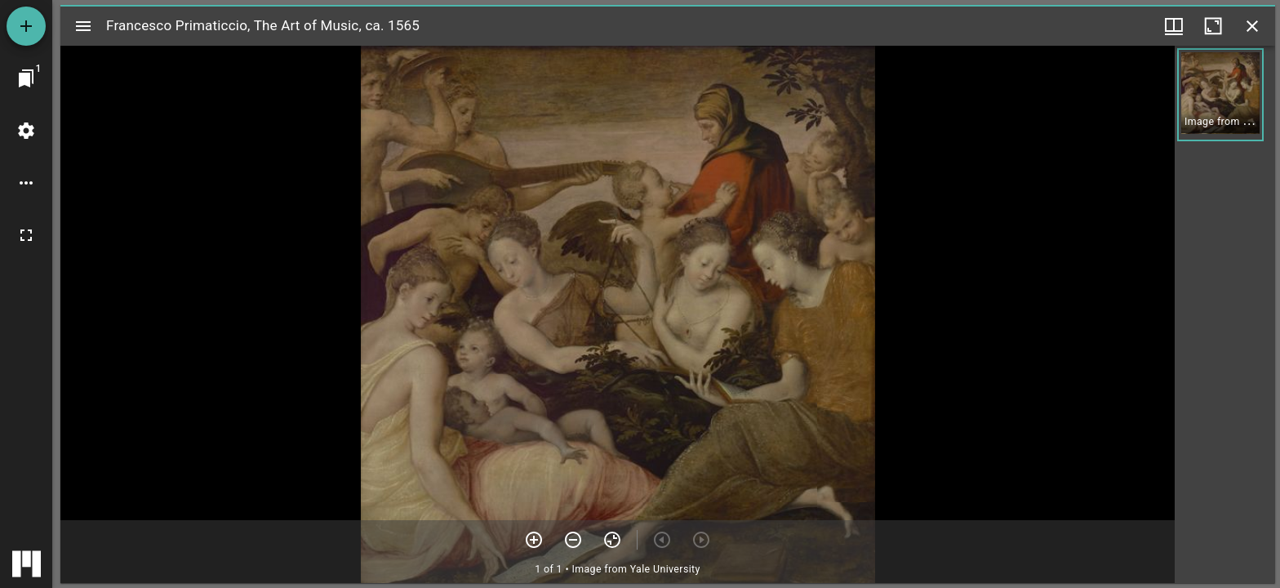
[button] (1220, 94)
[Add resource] (26, 26)
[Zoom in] (533, 539)
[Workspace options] (26, 183)
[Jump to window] (26, 78)
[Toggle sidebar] (83, 26)
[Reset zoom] (612, 539)
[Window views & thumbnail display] (1173, 26)
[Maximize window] (1213, 26)
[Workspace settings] (26, 130)
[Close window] (1252, 26)
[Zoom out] (573, 539)
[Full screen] (26, 235)
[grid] (1225, 314)
